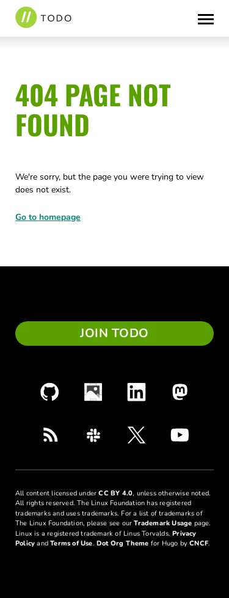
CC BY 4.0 (115, 493)
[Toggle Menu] (206, 18)
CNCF (198, 543)
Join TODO (114, 333)
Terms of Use (71, 543)
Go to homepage (48, 217)
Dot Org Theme (122, 543)
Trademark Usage (163, 523)
